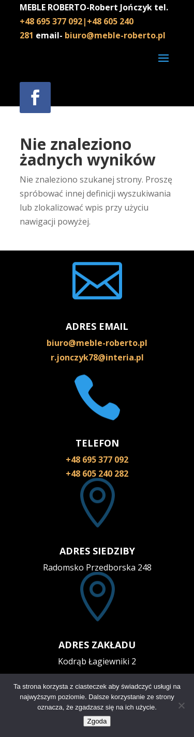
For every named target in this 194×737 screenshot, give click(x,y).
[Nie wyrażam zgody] (181, 705)
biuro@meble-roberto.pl (115, 35)
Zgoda (97, 721)
